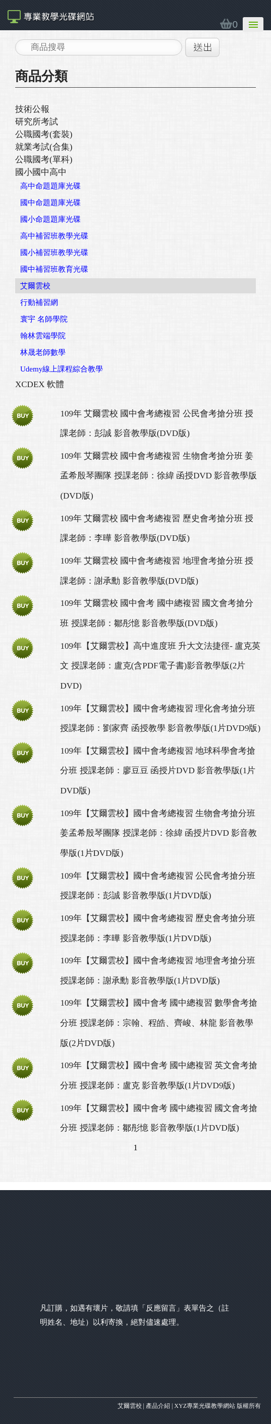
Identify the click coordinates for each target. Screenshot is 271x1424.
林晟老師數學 (43, 352)
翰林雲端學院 (43, 336)
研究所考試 (36, 122)
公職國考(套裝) (43, 134)
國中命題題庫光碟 (50, 203)
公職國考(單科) (43, 159)
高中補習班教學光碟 (54, 236)
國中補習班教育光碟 (54, 269)
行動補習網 (39, 302)
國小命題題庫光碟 (50, 219)
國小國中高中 (41, 172)
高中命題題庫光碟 (50, 186)
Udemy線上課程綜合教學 (61, 369)
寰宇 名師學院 (44, 319)
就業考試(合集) (43, 147)
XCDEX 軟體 (39, 384)
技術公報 (32, 109)
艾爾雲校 (35, 286)
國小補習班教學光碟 (54, 253)
